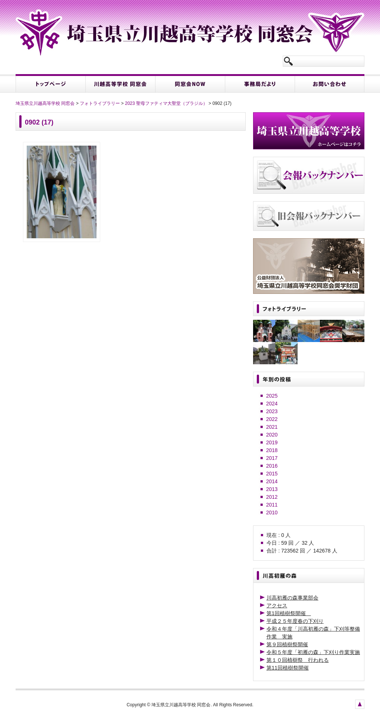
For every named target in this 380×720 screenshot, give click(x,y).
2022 (272, 419)
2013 (272, 489)
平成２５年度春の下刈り (295, 621)
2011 (272, 505)
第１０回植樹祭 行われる (297, 660)
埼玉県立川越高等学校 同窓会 (45, 103)
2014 (272, 481)
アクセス (276, 605)
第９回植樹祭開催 (287, 644)
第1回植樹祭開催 (288, 613)
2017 (272, 458)
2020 (272, 435)
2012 (272, 497)
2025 (272, 396)
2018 (272, 450)
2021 (272, 427)
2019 (272, 442)
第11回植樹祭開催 (287, 668)
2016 (272, 466)
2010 (272, 512)
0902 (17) (39, 122)
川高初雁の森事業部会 (292, 598)
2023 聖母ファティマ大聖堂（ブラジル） (166, 103)
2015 (272, 474)
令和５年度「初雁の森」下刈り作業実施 (313, 652)
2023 (272, 411)
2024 (272, 404)
